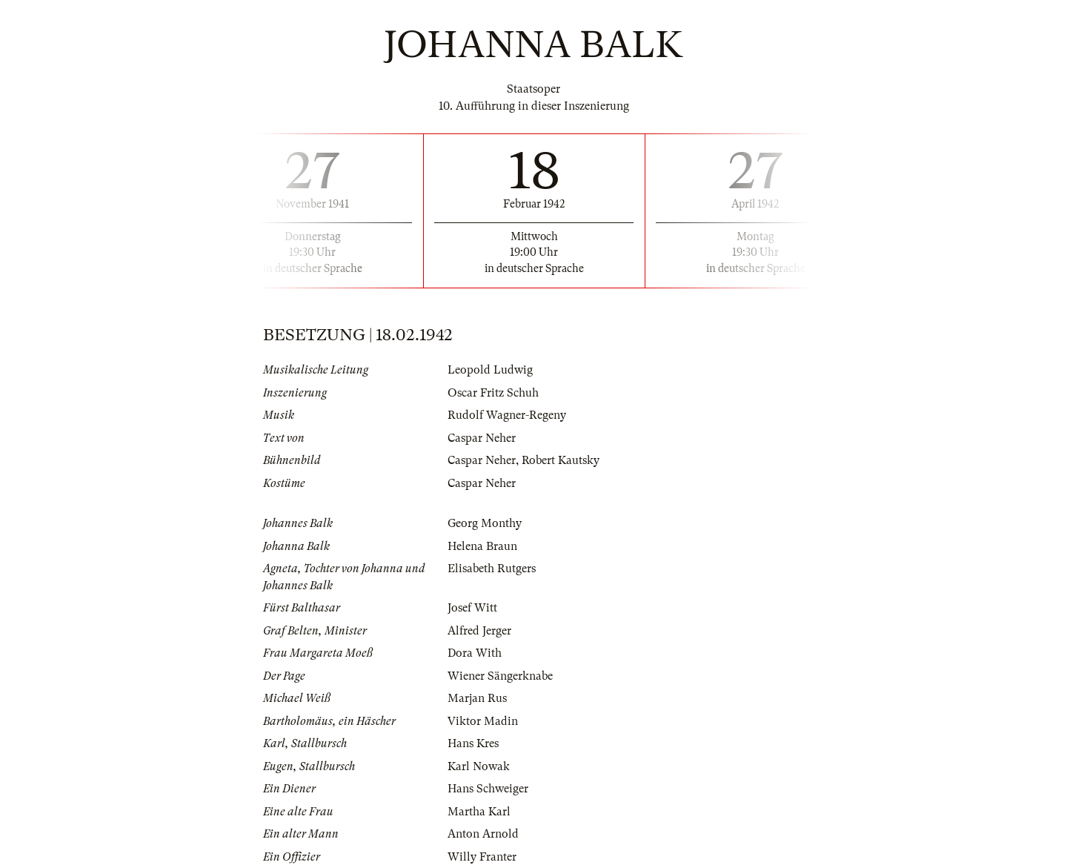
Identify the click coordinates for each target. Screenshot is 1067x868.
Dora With (475, 653)
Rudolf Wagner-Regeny (507, 415)
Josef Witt (472, 607)
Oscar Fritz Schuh (493, 393)
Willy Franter (482, 857)
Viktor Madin (483, 721)
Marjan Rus (477, 698)
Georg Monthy (485, 523)
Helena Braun (482, 546)
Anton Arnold (483, 834)
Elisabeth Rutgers (492, 568)
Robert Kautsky (560, 460)
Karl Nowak (479, 766)
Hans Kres (473, 743)
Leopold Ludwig (490, 370)
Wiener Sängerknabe (500, 676)
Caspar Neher (482, 438)
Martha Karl (479, 811)
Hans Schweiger (488, 788)
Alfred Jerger (479, 630)
